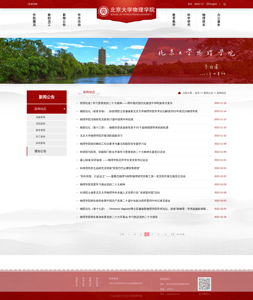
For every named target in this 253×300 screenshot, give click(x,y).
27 (153, 239)
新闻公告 (64, 20)
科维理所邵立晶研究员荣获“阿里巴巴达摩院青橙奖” (110, 168)
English (213, 4)
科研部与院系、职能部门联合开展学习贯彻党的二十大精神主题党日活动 (122, 151)
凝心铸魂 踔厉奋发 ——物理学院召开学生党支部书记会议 (114, 160)
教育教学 (173, 20)
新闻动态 (40, 109)
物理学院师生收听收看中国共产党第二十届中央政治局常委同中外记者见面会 (125, 200)
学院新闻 (40, 123)
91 (166, 239)
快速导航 (33, 4)
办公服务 (218, 20)
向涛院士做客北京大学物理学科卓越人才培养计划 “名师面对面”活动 (120, 192)
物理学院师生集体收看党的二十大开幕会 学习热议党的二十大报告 (119, 217)
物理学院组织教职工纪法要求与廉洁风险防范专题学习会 (113, 143)
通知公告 (40, 151)
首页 (190, 4)
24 (135, 239)
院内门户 (199, 4)
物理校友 (203, 20)
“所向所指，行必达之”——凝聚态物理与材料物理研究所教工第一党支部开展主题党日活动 (133, 176)
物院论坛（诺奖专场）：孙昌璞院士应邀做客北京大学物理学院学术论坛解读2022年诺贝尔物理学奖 (139, 111)
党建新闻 (40, 117)
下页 (173, 239)
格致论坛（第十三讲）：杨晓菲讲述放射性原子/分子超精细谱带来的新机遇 (124, 127)
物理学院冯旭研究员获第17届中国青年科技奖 (106, 119)
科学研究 (188, 20)
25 (141, 239)
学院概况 (34, 20)
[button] (224, 4)
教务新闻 (40, 130)
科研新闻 (40, 143)
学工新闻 (40, 136)
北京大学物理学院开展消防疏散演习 (101, 135)
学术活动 (79, 20)
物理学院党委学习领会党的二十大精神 (102, 184)
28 (158, 239)
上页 (122, 239)
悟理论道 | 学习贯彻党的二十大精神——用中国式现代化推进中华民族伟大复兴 (126, 103)
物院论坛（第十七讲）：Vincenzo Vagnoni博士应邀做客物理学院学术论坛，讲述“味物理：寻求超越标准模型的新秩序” (150, 208)
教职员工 (49, 20)
